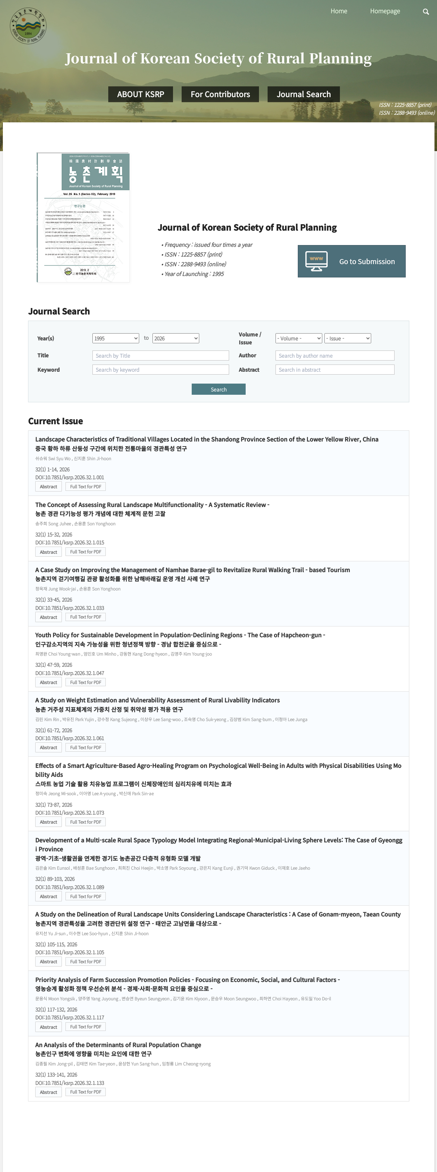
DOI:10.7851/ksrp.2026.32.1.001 (69, 477)
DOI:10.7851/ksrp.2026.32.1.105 (69, 952)
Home (339, 10)
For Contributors (220, 94)
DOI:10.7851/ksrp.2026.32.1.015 (69, 542)
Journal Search (304, 94)
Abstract (48, 486)
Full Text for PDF (85, 486)
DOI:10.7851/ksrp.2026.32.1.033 (69, 607)
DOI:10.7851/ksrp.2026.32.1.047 (69, 672)
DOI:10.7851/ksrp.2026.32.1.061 (69, 738)
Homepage (385, 10)
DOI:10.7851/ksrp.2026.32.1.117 (69, 1017)
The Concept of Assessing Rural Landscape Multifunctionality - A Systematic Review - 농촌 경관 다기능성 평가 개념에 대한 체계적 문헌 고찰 (152, 509)
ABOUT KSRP (140, 94)
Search (219, 389)
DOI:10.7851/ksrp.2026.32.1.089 (69, 887)
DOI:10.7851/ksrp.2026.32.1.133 (69, 1082)
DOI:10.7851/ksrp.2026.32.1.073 (69, 812)
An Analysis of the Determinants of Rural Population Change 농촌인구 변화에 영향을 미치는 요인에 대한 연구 (118, 1049)
